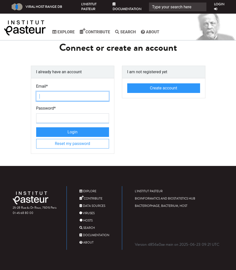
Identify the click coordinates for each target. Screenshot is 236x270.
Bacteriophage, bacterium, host (161, 206)
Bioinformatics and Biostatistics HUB (165, 199)
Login (219, 6)
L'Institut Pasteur (88, 6)
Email (42, 86)
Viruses (87, 213)
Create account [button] (163, 88)
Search (125, 32)
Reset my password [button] (72, 143)
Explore (63, 32)
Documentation (127, 7)
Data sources (92, 206)
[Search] (177, 7)
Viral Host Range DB (37, 6)
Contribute (95, 31)
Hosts (86, 220)
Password (46, 108)
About (150, 32)
